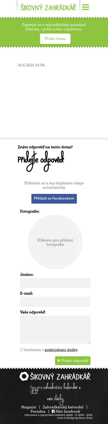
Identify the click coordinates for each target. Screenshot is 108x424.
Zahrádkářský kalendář (63, 407)
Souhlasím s (51, 350)
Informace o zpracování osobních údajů (49, 415)
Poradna (37, 411)
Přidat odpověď (72, 361)
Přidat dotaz (55, 38)
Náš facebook (66, 411)
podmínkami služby (61, 350)
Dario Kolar (86, 418)
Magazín (28, 407)
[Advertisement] (55, 103)
